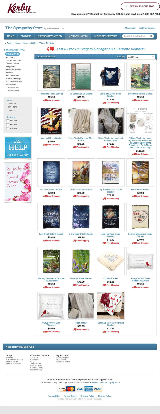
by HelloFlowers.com (34, 28)
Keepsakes (10, 66)
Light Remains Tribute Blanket (110, 235)
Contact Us (34, 360)
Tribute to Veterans (14, 81)
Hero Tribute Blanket (140, 189)
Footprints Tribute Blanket (51, 94)
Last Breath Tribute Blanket (51, 234)
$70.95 (81, 144)
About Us (34, 358)
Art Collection (11, 57)
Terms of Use (35, 364)
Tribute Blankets (12, 54)
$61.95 (81, 326)
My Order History (63, 362)
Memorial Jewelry (105, 36)
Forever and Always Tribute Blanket (140, 235)
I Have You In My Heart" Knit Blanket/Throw (110, 139)
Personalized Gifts (13, 69)
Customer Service (147, 28)
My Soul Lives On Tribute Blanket (111, 190)
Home (10, 36)
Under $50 (12, 103)
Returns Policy (36, 370)
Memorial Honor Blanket (51, 138)
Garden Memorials (14, 60)
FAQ (32, 362)
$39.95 (140, 284)
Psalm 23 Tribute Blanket (81, 189)
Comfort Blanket (111, 278)
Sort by (121, 56)
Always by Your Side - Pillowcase (51, 324)
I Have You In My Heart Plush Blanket (81, 139)
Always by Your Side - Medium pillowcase (140, 279)
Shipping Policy (36, 368)
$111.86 (140, 151)
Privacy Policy (36, 366)
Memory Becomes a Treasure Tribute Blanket (51, 279)
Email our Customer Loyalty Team (105, 382)
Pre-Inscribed (13, 90)
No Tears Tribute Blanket (51, 189)
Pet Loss (9, 72)
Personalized (13, 87)
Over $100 (12, 111)
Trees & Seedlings (13, 78)
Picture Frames (12, 75)
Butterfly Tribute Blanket (81, 278)
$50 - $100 (12, 107)
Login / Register (62, 358)
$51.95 (110, 281)
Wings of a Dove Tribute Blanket (110, 95)
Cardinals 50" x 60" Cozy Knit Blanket (111, 324)
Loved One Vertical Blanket (140, 94)
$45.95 (51, 328)
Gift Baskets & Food (50, 36)
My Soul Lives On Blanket (81, 94)
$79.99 (51, 97)
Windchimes (11, 84)
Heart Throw (81, 323)
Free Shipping (53, 100)
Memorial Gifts (78, 36)
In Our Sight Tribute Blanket (81, 234)
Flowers (26, 36)
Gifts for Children (13, 63)
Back (9, 43)
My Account (130, 28)
